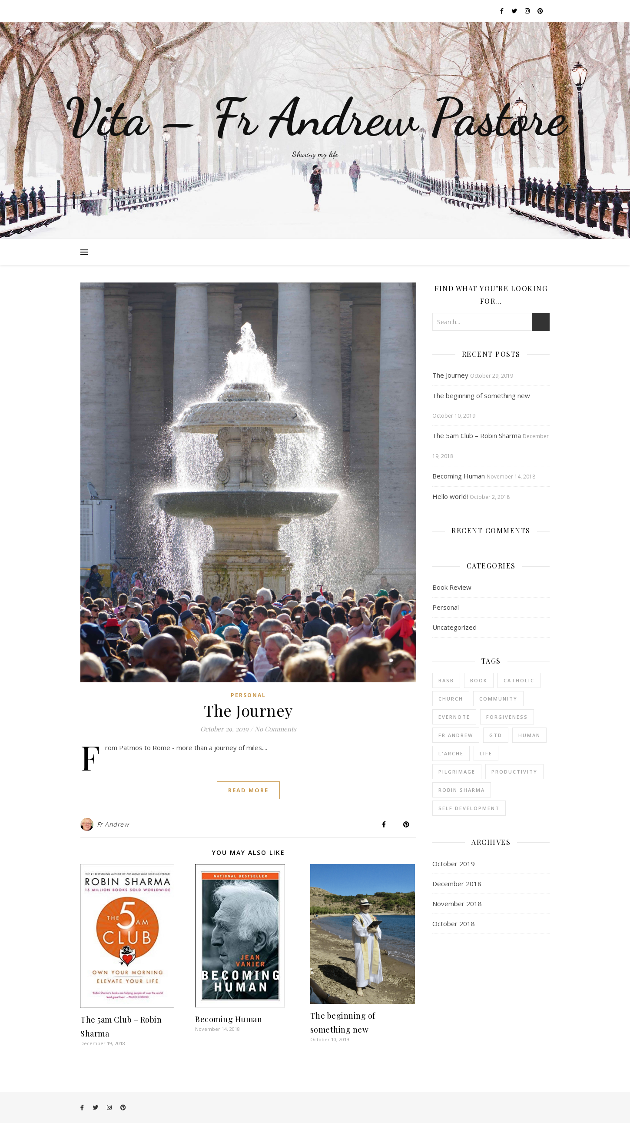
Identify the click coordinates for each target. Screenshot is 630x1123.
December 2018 (456, 883)
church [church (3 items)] (450, 698)
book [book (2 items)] (478, 680)
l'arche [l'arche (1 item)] (451, 753)
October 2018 (453, 923)
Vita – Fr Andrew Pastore (315, 117)
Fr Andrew (113, 824)
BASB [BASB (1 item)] (446, 680)
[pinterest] (540, 11)
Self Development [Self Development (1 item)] (469, 808)
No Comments (275, 728)
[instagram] (528, 11)
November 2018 (457, 903)
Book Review (451, 587)
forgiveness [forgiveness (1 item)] (507, 717)
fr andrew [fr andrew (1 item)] (455, 735)
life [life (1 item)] (486, 753)
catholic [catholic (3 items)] (519, 680)
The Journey (248, 710)
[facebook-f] (502, 11)
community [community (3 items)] (498, 698)
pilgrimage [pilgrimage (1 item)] (456, 771)
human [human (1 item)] (529, 735)
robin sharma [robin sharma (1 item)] (461, 790)
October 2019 (453, 863)
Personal (248, 695)
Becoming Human (228, 1019)
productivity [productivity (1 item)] (514, 771)
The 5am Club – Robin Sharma (476, 435)
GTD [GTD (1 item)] (495, 735)
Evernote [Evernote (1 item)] (454, 717)
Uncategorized (454, 627)
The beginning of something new (481, 395)
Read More (248, 790)
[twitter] (514, 11)
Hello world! (450, 496)
